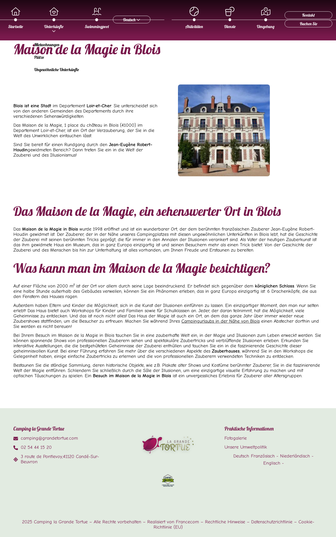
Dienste (144, 47)
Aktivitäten (108, 47)
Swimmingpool (206, 18)
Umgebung (180, 47)
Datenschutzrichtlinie (271, 521)
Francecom (187, 521)
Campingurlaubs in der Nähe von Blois (220, 321)
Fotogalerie (235, 438)
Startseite (125, 18)
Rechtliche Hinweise (225, 521)
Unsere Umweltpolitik (245, 447)
